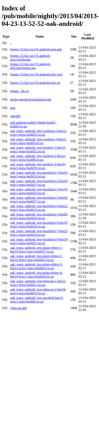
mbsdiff (15, 116)
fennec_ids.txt (19, 91)
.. (11, 43)
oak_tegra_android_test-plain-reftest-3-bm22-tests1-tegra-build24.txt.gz (36, 266)
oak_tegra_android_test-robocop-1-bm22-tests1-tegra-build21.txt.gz (38, 283)
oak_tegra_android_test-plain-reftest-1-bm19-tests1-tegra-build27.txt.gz (36, 249)
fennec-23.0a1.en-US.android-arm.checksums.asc (30, 66)
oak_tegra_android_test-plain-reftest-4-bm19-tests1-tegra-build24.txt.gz (36, 274)
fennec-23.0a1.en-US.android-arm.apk (35, 49)
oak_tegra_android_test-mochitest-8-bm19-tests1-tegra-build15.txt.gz (39, 241)
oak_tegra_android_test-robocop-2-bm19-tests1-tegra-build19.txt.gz (38, 291)
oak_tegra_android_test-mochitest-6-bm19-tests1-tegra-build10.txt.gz (39, 224)
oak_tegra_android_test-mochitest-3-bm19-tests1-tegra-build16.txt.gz (39, 191)
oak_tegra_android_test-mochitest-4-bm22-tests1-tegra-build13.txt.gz (39, 208)
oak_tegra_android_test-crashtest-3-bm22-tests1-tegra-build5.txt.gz (38, 141)
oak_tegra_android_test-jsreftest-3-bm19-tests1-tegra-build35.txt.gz (38, 166)
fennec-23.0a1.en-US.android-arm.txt (35, 82)
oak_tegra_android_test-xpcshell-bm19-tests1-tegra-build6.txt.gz (36, 299)
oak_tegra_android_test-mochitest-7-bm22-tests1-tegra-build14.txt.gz (39, 233)
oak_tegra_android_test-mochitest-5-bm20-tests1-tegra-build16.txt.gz (39, 216)
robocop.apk (18, 308)
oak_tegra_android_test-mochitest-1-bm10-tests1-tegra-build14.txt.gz (39, 174)
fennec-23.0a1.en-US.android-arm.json (36, 74)
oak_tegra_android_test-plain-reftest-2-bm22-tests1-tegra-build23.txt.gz (36, 258)
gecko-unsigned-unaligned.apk (30, 99)
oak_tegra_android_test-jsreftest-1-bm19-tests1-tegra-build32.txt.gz (38, 149)
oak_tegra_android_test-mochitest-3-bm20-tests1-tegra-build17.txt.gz (39, 199)
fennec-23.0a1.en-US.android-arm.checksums (30, 57)
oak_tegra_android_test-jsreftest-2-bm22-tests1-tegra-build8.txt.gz (38, 157)
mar (12, 108)
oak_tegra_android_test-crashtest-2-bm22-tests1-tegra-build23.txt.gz (38, 132)
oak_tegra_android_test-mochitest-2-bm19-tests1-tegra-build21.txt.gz (39, 182)
